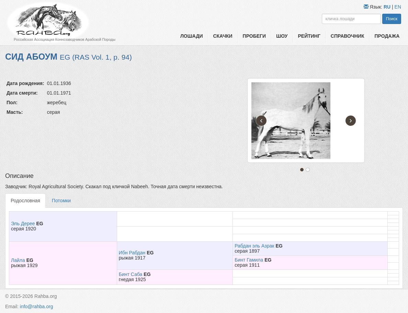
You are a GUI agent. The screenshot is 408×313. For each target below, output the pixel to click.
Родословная (25, 200)
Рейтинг (309, 36)
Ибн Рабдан (132, 252)
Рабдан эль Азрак (254, 246)
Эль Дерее (23, 223)
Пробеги (254, 36)
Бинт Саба (131, 274)
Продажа (386, 36)
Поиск (391, 18)
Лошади (191, 36)
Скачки (222, 36)
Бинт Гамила (249, 260)
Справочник (347, 36)
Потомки (61, 200)
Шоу (281, 36)
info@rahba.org (36, 306)
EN (398, 7)
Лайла (18, 260)
